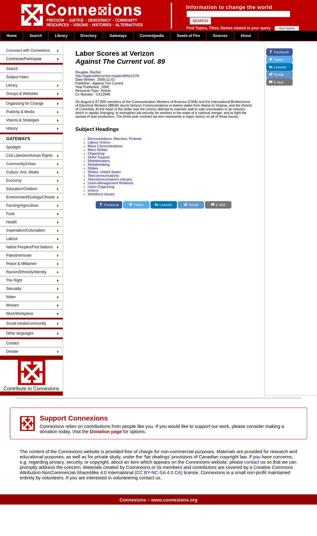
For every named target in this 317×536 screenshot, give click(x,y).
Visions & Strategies (22, 120)
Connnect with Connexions (28, 50)
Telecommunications (103, 175)
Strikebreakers (99, 161)
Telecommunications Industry (110, 179)
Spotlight (13, 147)
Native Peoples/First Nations (29, 247)
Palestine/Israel (18, 255)
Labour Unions (99, 142)
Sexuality (13, 288)
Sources (220, 36)
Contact (12, 343)
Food (10, 214)
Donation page (106, 431)
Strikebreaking (99, 164)
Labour (12, 239)
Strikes (93, 168)
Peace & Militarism (21, 264)
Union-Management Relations (110, 183)
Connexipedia (152, 36)
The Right (14, 280)
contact (252, 462)
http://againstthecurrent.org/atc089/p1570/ (107, 76)
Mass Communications (105, 146)
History (12, 128)
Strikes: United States (104, 172)
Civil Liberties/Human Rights (29, 155)
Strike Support (99, 157)
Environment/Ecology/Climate (30, 197)
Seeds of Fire (188, 36)
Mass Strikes (97, 150)
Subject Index (17, 77)
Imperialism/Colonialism (25, 230)
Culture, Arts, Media (22, 172)
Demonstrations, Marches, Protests (115, 138)
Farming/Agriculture (22, 205)
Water (11, 297)
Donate (12, 351)
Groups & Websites (22, 93)
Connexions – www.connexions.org (159, 499)
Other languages (20, 333)
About (245, 36)
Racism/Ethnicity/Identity (26, 272)
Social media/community (26, 323)
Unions (93, 190)
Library (61, 36)
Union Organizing (101, 187)
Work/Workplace (19, 313)
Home (11, 36)
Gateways (118, 36)
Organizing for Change (24, 103)
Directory (88, 36)
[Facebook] (109, 205)
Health (11, 222)
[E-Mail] (218, 205)
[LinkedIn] (163, 205)
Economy (14, 180)
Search (36, 36)
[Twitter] (136, 205)
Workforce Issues (101, 194)
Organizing (96, 153)
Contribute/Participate (24, 59)
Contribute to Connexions (31, 375)
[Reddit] (191, 205)
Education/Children (21, 189)
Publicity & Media (20, 112)
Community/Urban (21, 164)
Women (12, 305)
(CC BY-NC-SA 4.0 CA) (159, 472)
